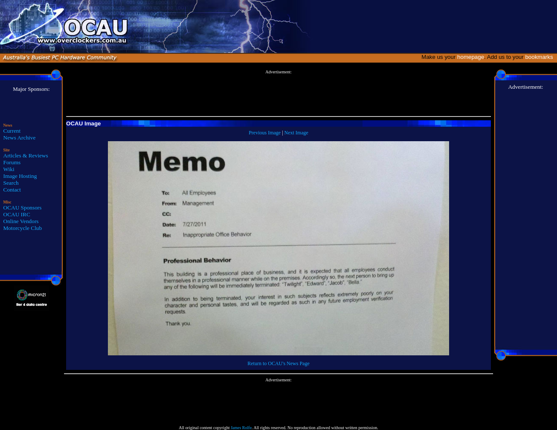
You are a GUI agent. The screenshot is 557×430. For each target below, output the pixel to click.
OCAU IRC (16, 214)
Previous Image (265, 133)
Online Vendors (21, 221)
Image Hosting (20, 176)
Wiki (9, 169)
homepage (470, 57)
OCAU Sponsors (22, 207)
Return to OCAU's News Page (278, 363)
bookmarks (540, 57)
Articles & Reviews (25, 155)
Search (11, 183)
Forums (12, 162)
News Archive (19, 137)
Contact (12, 189)
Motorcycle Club (22, 228)
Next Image (296, 133)
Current (12, 131)
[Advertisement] (278, 93)
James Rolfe (241, 427)
